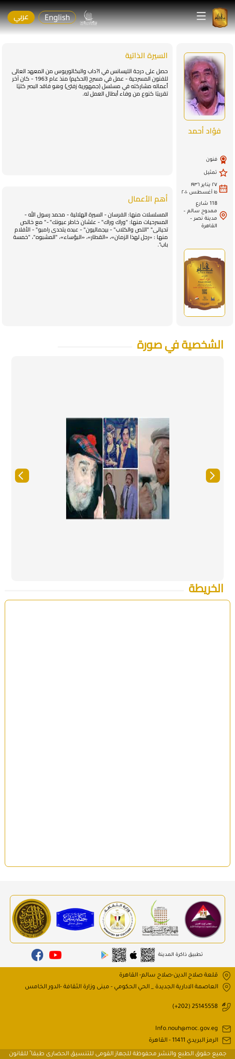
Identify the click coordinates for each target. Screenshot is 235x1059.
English (57, 17)
